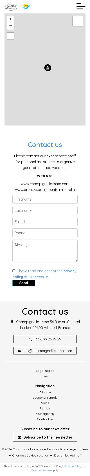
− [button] (10, 26)
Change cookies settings (30, 455)
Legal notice (56, 449)
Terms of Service (41, 470)
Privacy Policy (73, 466)
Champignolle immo (32, 322)
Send (23, 283)
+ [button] (10, 19)
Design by (67, 455)
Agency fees (79, 449)
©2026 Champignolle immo (22, 449)
